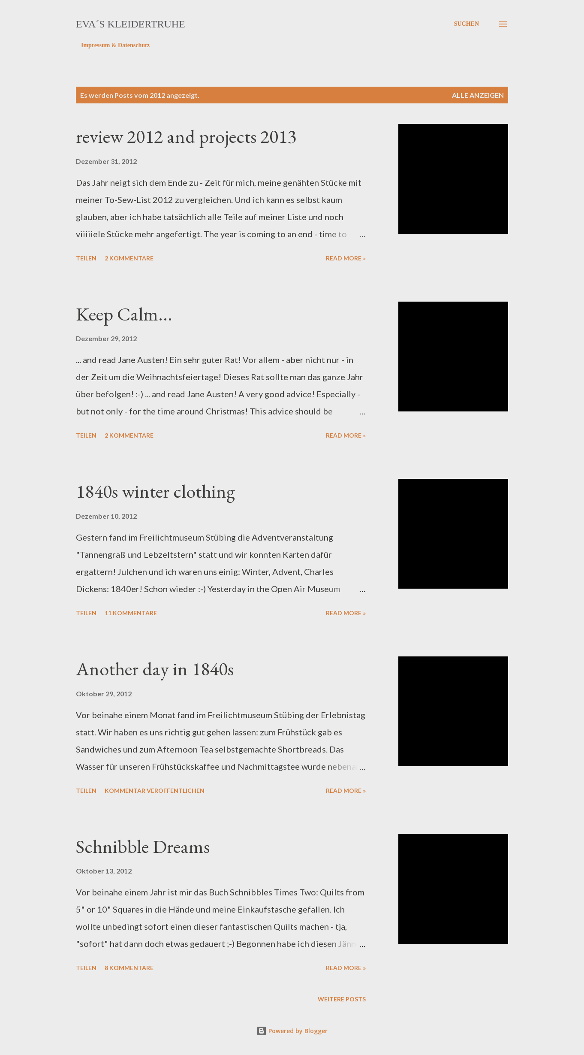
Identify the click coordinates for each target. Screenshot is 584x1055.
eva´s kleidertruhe (130, 24)
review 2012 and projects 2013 (186, 136)
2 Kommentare (129, 258)
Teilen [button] (86, 258)
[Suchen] (466, 24)
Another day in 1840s (155, 668)
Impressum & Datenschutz (115, 45)
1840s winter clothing (155, 491)
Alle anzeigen (478, 95)
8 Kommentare (129, 967)
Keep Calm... (124, 314)
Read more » (346, 258)
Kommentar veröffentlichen (155, 790)
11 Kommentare (131, 613)
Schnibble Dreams (143, 846)
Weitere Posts (342, 999)
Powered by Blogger (292, 1031)
